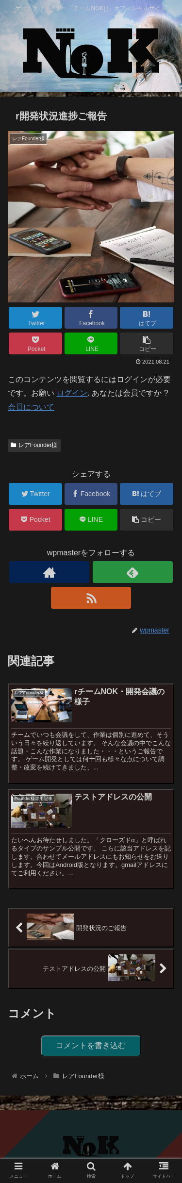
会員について (31, 407)
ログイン (71, 393)
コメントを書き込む (91, 1045)
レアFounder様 (34, 445)
